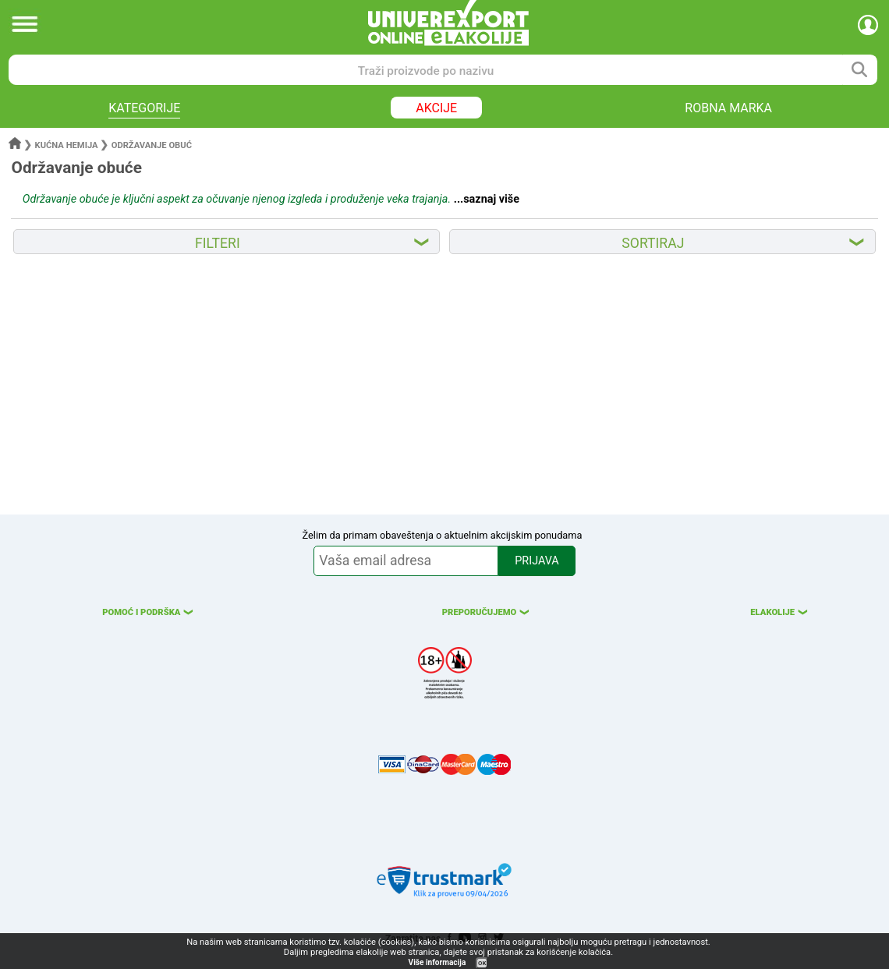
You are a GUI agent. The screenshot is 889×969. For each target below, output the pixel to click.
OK (482, 963)
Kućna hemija (66, 145)
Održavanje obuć (152, 145)
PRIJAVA (536, 561)
